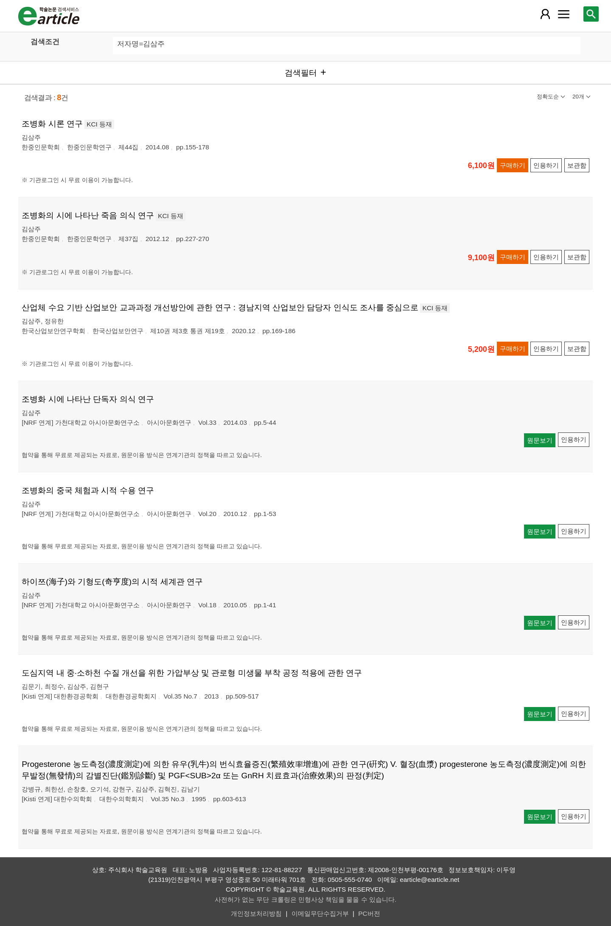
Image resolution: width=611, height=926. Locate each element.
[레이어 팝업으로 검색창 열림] (591, 14)
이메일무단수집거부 (320, 913)
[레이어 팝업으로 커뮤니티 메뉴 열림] (563, 14)
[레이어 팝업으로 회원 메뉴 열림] (545, 14)
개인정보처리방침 (256, 913)
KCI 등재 (99, 124)
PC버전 (369, 913)
